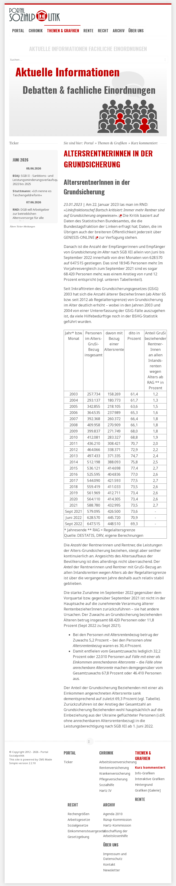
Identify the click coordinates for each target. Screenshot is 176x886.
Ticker (68, 761)
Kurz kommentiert (150, 767)
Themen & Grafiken (63, 30)
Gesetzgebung (78, 836)
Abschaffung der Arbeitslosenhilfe (115, 832)
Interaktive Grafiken (150, 778)
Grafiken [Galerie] (148, 789)
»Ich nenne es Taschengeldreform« (32, 192)
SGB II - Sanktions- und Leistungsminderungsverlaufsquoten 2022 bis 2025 (39, 179)
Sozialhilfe (106, 784)
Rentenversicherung (114, 767)
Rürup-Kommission (117, 819)
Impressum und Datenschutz (114, 855)
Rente (88, 30)
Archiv (118, 30)
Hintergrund (144, 784)
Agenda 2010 (113, 813)
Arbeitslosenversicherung (115, 761)
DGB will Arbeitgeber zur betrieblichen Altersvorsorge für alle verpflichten (31, 215)
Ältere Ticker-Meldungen (22, 225)
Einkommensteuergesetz (83, 830)
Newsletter (111, 869)
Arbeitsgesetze (79, 819)
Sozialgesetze (78, 824)
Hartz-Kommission (117, 824)
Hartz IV (105, 790)
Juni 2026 (20, 159)
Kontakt (109, 864)
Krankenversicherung (114, 773)
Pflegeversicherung (113, 778)
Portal (18, 30)
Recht (103, 30)
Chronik (36, 30)
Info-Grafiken (145, 772)
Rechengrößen (78, 813)
